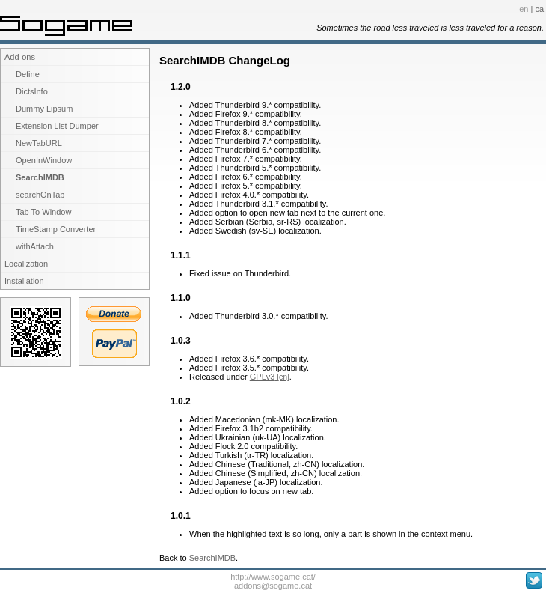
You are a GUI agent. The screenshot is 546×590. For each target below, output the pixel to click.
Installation (24, 280)
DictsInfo (32, 91)
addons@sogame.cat (273, 585)
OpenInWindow (44, 160)
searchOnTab (40, 194)
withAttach (35, 246)
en (523, 8)
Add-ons (19, 56)
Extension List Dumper (57, 125)
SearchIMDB (40, 177)
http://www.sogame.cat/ (273, 576)
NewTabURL (39, 143)
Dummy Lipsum (44, 108)
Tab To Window (43, 211)
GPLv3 (262, 376)
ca (539, 8)
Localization (26, 263)
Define (28, 74)
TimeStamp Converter (56, 229)
